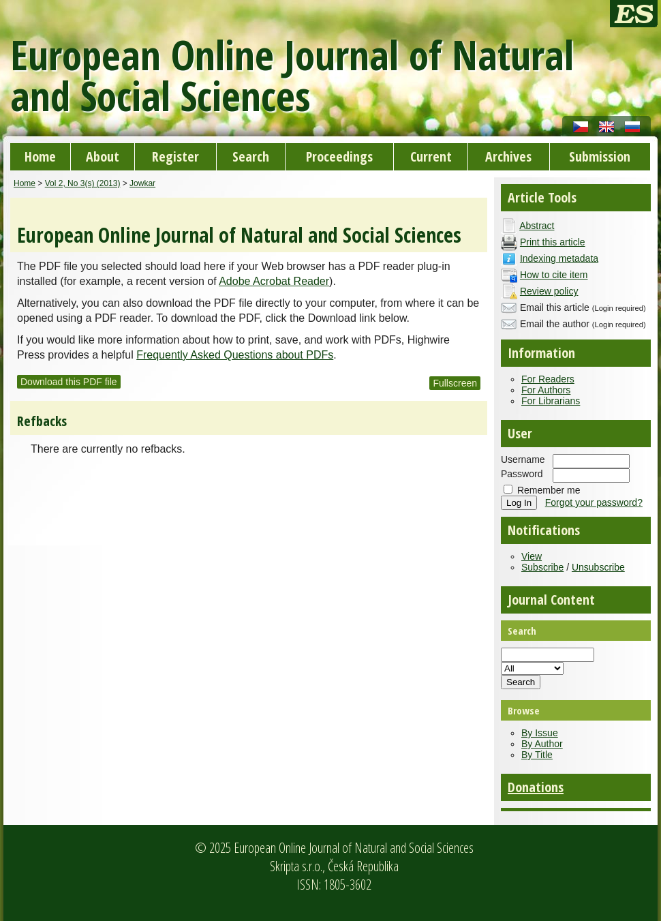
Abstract (536, 225)
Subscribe (542, 567)
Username (523, 459)
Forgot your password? (594, 502)
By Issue (539, 732)
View (531, 556)
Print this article (552, 242)
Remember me (549, 490)
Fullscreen (455, 383)
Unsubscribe (598, 567)
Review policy (549, 291)
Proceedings (339, 156)
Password (521, 473)
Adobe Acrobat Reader (274, 281)
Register (175, 156)
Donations (536, 787)
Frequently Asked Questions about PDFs (234, 355)
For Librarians (550, 400)
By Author (542, 743)
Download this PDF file (68, 381)
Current (431, 156)
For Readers (547, 379)
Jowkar (142, 183)
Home (40, 156)
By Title (537, 754)
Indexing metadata (559, 258)
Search (250, 156)
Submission (599, 156)
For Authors (545, 389)
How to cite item (554, 274)
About (102, 156)
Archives (508, 156)
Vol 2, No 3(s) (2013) (83, 183)
